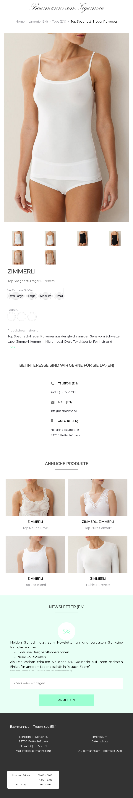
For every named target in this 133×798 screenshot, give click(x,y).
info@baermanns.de (64, 411)
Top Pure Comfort (98, 528)
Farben (12, 310)
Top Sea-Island (35, 585)
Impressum (99, 736)
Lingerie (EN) (38, 21)
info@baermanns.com (36, 750)
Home (20, 21)
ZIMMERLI (21, 271)
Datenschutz (99, 741)
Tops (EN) (59, 21)
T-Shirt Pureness (97, 585)
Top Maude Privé (35, 528)
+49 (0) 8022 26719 (63, 392)
